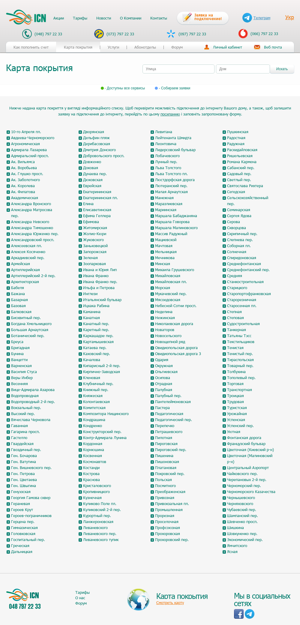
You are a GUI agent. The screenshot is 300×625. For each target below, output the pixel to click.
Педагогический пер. (173, 419)
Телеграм (256, 17)
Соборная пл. (239, 245)
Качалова (91, 359)
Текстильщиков (240, 341)
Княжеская (93, 395)
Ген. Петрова (23, 473)
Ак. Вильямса (23, 161)
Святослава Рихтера (245, 185)
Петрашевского (168, 431)
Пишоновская (167, 461)
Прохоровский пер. (172, 539)
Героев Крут (22, 509)
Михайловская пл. (171, 281)
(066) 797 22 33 (258, 34)
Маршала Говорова (172, 221)
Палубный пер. (168, 395)
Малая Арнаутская (171, 191)
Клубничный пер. (98, 383)
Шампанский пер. (242, 515)
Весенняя (19, 383)
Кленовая (91, 377)
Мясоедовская (167, 299)
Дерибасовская (96, 143)
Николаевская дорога (174, 323)
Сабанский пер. (240, 167)
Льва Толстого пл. (171, 173)
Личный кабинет (227, 47)
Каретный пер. (96, 329)
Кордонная (92, 443)
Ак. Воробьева (24, 167)
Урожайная (237, 413)
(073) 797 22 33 (114, 33)
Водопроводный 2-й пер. (33, 401)
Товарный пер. (240, 365)
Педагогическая (169, 413)
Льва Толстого (168, 167)
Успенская (236, 419)
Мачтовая (163, 245)
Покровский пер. (169, 473)
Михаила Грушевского (174, 269)
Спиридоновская (241, 257)
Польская (163, 479)
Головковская (23, 533)
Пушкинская (237, 131)
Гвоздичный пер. (26, 449)
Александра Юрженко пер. (34, 233)
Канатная (91, 317)
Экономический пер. (245, 539)
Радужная (235, 143)
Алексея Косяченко (28, 251)
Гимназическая (24, 527)
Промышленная (169, 509)
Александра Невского (30, 221)
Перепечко (164, 425)
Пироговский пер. (170, 449)
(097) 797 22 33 (186, 33)
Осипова (162, 377)
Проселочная (166, 521)
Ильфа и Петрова (99, 287)
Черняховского (240, 503)
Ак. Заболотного (25, 179)
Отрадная (163, 383)
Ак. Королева (23, 185)
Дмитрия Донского (99, 149)
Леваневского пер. (99, 533)
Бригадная (20, 347)
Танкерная (236, 329)
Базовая (18, 305)
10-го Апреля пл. (26, 131)
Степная (234, 311)
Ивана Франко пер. (100, 281)
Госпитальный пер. (28, 539)
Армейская (20, 263)
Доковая (90, 167)
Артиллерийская (25, 269)
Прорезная (164, 515)
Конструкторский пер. (102, 431)
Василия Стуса (24, 371)
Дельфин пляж (96, 137)
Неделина (163, 311)
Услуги (113, 47)
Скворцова (236, 227)
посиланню (170, 114)
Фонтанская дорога (244, 437)
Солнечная (236, 251)
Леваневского (95, 527)
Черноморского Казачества (251, 491)
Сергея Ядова (239, 215)
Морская (162, 287)
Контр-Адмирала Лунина (105, 437)
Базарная (19, 299)
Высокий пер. (23, 413)
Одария (161, 359)
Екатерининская (97, 191)
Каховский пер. (96, 353)
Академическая (24, 197)
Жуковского (93, 239)
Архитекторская (25, 281)
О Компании (130, 18)
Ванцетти (19, 359)
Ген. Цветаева (24, 479)
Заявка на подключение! (208, 17)
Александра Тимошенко (32, 227)
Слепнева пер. (240, 239)
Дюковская (93, 179)
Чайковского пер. (242, 473)
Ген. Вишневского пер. (31, 467)
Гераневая (20, 503)
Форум (177, 47)
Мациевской (165, 239)
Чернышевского (241, 497)
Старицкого (237, 287)
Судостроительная (243, 323)
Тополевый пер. (241, 377)
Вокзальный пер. (26, 407)
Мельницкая (166, 251)
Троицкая (235, 395)
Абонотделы (145, 47)
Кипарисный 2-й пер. (101, 365)
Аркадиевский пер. (27, 257)
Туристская (237, 407)
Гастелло (19, 437)
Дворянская (93, 131)
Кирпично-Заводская (101, 371)
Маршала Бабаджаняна (176, 215)
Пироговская (166, 443)
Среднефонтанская (244, 263)
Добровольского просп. (103, 155)
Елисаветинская (97, 209)
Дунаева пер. (95, 173)
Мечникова (165, 257)
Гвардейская (22, 443)
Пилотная (163, 437)
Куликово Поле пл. (99, 503)
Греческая (20, 545)
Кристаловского (97, 485)
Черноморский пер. (244, 485)
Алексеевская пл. (26, 245)
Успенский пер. (240, 425)
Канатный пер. (96, 323)
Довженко (92, 161)
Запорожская (94, 251)
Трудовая (235, 401)
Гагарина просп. (25, 431)
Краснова (91, 479)
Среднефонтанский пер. (248, 269)
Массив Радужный (171, 233)
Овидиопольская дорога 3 (178, 353)
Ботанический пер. (27, 335)
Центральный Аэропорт (248, 467)
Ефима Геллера (97, 215)
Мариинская (165, 209)
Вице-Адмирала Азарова (33, 389)
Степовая (235, 317)
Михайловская (167, 275)
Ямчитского (237, 545)
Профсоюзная (167, 527)
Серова (233, 221)
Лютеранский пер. (171, 185)
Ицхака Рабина (96, 305)
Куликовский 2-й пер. (102, 509)
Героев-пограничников (31, 515)
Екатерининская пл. (100, 197)
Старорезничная (241, 299)
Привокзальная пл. (172, 503)
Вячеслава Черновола (30, 419)
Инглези (90, 293)
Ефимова (91, 221)
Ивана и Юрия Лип (100, 269)
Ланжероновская (98, 521)
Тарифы (80, 18)
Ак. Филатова (23, 191)
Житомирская (95, 227)
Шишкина (235, 527)
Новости (103, 18)
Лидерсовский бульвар (175, 149)
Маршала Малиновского (176, 227)
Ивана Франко (96, 275)
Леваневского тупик (100, 539)
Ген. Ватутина (23, 461)
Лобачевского (167, 155)
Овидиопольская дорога (176, 347)
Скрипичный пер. (242, 233)
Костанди (91, 467)
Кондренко (92, 425)
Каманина (91, 311)
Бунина (17, 353)
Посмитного (165, 485)
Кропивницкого (96, 491)
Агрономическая (25, 143)
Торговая (235, 383)
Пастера (162, 407)
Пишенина (164, 455)
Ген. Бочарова (24, 455)
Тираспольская (240, 359)
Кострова (91, 473)
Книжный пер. (95, 389)
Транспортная (239, 389)
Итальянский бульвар (102, 299)
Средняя (234, 275)
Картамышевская (98, 341)
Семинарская (238, 209)
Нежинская (165, 317)
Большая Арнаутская (29, 329)
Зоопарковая (94, 263)
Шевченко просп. (242, 521)
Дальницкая (21, 551)
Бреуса (17, 341)
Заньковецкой (95, 245)
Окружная (164, 365)
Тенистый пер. (240, 353)
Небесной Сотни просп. (175, 305)
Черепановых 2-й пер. (246, 479)
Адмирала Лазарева (29, 149)
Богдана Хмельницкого (31, 323)
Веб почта (273, 47)
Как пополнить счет (31, 47)
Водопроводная (25, 395)
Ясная (232, 551)
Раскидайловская (242, 149)
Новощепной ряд (170, 341)
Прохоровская (167, 533)
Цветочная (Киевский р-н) (250, 449)
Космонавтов (94, 461)
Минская (162, 263)
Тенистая (235, 347)
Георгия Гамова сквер (30, 497)
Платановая (165, 467)
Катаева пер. (94, 347)
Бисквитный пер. (26, 317)
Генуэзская (21, 491)
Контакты (158, 18)
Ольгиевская (166, 371)
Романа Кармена (241, 161)
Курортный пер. (97, 515)
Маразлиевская (168, 203)
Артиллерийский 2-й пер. (33, 275)
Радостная (236, 137)
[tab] (78, 68)
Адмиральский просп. (30, 155)
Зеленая (90, 257)
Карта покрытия (78, 47)
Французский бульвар (246, 443)
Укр (289, 17)
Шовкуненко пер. (242, 533)
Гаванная (19, 425)
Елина (88, 203)
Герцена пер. (22, 521)
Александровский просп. (32, 239)
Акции (58, 18)
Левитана (163, 131)
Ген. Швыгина (23, 485)
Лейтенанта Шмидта (173, 137)
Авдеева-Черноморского (32, 137)
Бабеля (17, 287)
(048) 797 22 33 (42, 34)
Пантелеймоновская (173, 401)
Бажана (18, 293)
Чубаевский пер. (241, 509)
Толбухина (236, 371)
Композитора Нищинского (106, 413)
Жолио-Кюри (94, 233)
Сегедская (236, 191)
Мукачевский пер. (171, 293)
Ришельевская (240, 155)
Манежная (164, 197)
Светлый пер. (239, 179)
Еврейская (92, 185)
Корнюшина (93, 449)
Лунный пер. (166, 161)
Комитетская (94, 407)
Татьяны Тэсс (239, 335)
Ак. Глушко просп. (27, 173)
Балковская (21, 311)
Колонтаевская (96, 401)
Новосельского (168, 335)
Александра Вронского (31, 203)
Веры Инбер (22, 377)
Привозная (164, 497)
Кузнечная (92, 497)
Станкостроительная (245, 281)
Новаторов (164, 329)
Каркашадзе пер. (98, 335)
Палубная (163, 389)
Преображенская (170, 491)
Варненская (21, 365)
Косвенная (92, 455)
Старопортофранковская (249, 293)
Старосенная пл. (241, 305)
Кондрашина (94, 419)
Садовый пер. (239, 173)
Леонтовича (165, 143)
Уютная (233, 431)
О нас (80, 597)
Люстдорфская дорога (175, 179)
